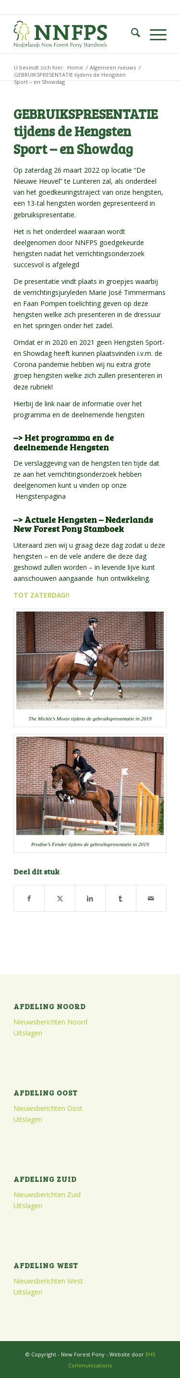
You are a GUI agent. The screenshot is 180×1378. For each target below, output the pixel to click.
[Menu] (153, 34)
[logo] (74, 34)
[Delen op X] (59, 898)
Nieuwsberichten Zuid (47, 1194)
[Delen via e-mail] (151, 898)
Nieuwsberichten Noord (50, 1021)
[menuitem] (130, 34)
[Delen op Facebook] (29, 898)
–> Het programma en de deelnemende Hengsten (63, 442)
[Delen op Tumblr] (120, 898)
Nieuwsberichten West (48, 1280)
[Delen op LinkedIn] (90, 898)
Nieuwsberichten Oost (48, 1108)
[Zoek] (130, 34)
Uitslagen (27, 1032)
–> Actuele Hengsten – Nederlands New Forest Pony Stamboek (83, 524)
